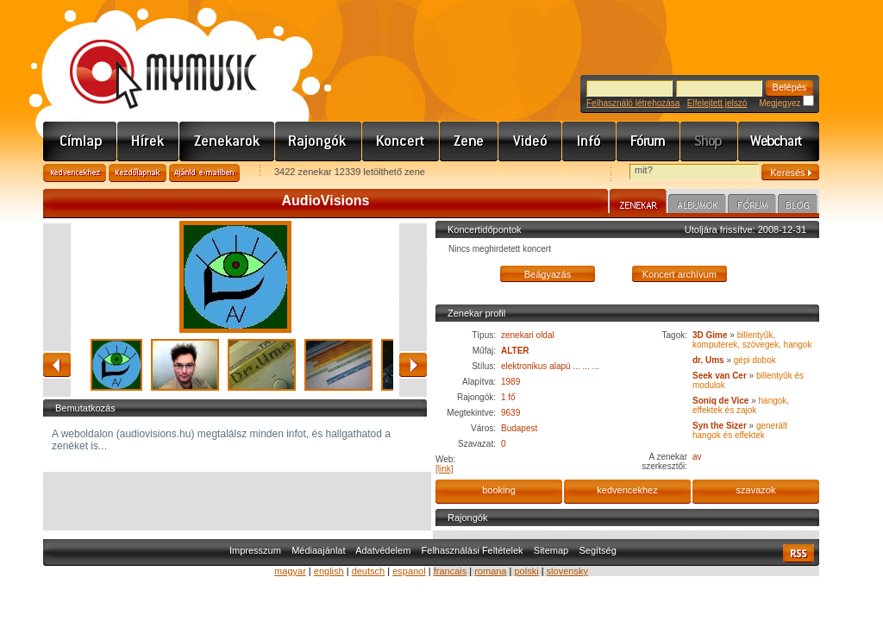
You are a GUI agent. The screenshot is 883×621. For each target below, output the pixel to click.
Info (589, 141)
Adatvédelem (382, 550)
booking (499, 490)
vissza (57, 365)
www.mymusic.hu (148, 56)
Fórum (648, 141)
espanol (409, 571)
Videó (530, 141)
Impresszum (255, 550)
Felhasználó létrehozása (632, 103)
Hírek (148, 141)
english (329, 571)
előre (413, 365)
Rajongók (318, 141)
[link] (444, 469)
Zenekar (638, 203)
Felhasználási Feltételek (472, 550)
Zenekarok (227, 141)
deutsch (368, 571)
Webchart (778, 141)
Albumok (697, 206)
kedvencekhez (627, 490)
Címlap (80, 141)
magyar (290, 571)
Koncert (401, 141)
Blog (797, 206)
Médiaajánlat (318, 550)
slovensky (567, 571)
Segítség (597, 550)
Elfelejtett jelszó (717, 103)
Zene (469, 141)
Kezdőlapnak (137, 173)
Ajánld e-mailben (204, 173)
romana (490, 571)
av (697, 456)
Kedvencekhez (74, 173)
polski (526, 571)
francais (450, 571)
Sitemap (551, 550)
